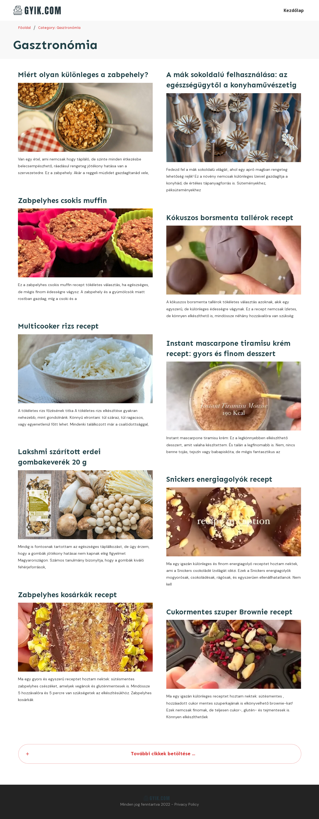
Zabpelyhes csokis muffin (62, 200)
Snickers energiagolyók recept (219, 479)
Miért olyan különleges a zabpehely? (83, 74)
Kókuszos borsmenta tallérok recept (229, 217)
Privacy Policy (186, 804)
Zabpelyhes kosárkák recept (67, 594)
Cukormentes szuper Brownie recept (229, 612)
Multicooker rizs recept (58, 326)
